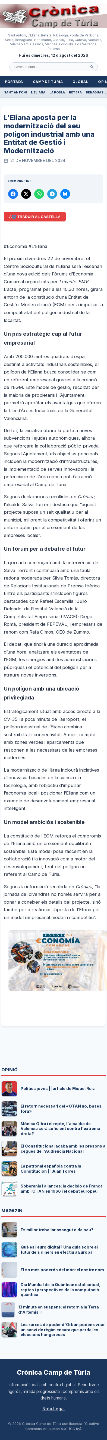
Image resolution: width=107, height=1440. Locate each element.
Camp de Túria (48, 82)
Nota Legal (53, 1408)
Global (80, 82)
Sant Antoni (15, 92)
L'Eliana (38, 92)
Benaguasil (96, 92)
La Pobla (57, 92)
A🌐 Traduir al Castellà (35, 217)
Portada (14, 82)
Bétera (75, 92)
